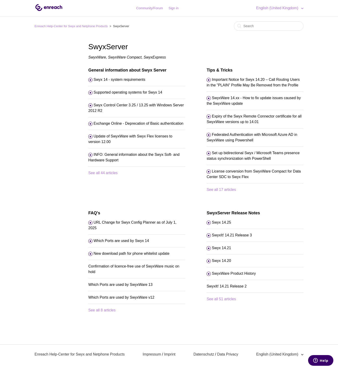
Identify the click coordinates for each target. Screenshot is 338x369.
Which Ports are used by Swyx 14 (121, 241)
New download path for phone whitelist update (131, 253)
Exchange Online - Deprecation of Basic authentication (138, 123)
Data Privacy (227, 354)
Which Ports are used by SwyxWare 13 (120, 285)
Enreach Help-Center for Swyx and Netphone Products (71, 26)
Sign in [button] (174, 8)
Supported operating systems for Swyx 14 (127, 92)
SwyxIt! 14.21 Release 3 (232, 235)
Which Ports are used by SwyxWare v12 (121, 297)
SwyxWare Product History (234, 273)
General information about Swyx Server (127, 70)
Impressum (152, 354)
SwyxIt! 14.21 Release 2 (227, 286)
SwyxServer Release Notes (233, 213)
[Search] (268, 26)
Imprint (169, 354)
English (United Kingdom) (277, 8)
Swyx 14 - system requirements (119, 80)
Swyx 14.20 (221, 261)
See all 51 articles (221, 299)
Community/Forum (149, 8)
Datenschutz (203, 354)
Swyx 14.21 (221, 248)
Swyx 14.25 (221, 222)
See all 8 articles (101, 310)
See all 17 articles (221, 190)
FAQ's (94, 213)
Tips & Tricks (220, 70)
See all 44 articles (103, 173)
